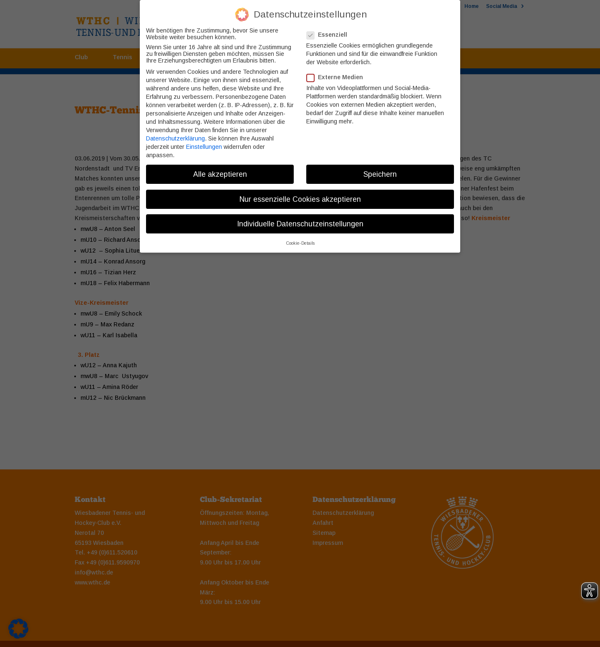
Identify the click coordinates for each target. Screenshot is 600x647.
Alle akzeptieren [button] (220, 168)
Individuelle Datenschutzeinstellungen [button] (300, 217)
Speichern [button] (380, 168)
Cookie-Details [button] (300, 236)
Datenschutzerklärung (175, 132)
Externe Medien (338, 71)
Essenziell (330, 28)
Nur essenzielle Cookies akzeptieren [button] (300, 193)
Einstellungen (204, 140)
